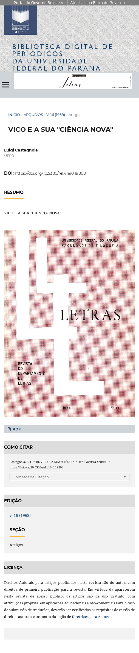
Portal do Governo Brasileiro (39, 2)
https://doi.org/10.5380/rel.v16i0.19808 (50, 173)
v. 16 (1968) (55, 114)
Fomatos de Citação (31, 477)
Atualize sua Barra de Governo (97, 2)
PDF (16, 429)
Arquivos (33, 114)
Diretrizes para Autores (91, 616)
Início (14, 114)
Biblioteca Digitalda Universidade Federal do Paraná (62, 57)
